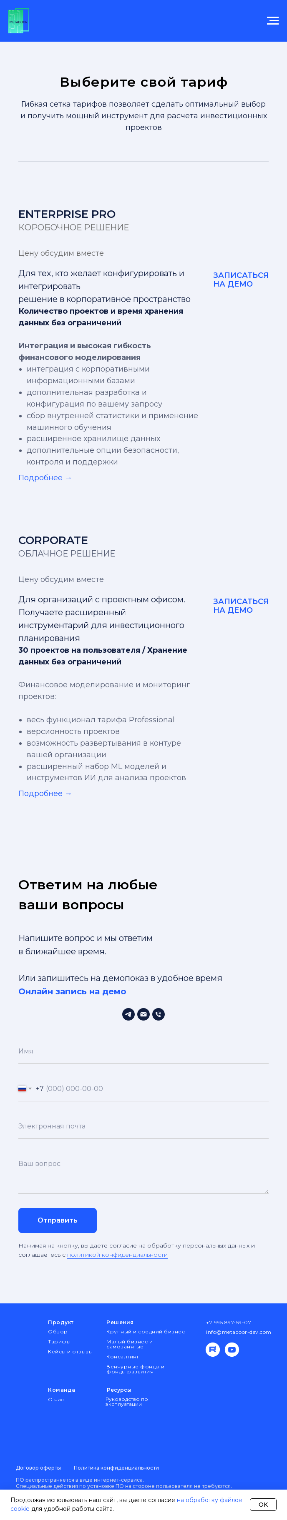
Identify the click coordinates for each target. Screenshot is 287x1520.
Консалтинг (122, 1356)
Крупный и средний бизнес (145, 1331)
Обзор (58, 1331)
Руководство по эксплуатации (127, 1401)
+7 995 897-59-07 (228, 1322)
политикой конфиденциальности (117, 1254)
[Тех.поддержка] (128, 1014)
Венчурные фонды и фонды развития (135, 1369)
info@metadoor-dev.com (239, 1332)
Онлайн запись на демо (72, 991)
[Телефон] (158, 1014)
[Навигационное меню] (273, 21)
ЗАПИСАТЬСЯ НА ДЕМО (241, 280)
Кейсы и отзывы (70, 1351)
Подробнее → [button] (45, 477)
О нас (56, 1399)
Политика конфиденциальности (116, 1468)
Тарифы (59, 1341)
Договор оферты (38, 1468)
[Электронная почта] (143, 1014)
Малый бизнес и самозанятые (129, 1344)
